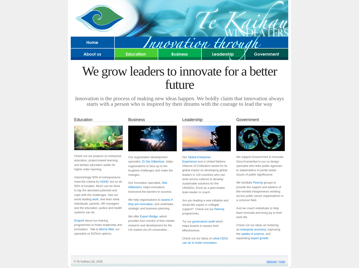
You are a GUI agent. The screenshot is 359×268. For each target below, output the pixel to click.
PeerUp (219, 209)
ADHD (104, 181)
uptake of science (252, 234)
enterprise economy (253, 229)
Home (92, 42)
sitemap (272, 261)
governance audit (203, 221)
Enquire (79, 220)
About (92, 54)
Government (266, 54)
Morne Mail (106, 229)
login (282, 261)
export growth (260, 238)
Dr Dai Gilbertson (153, 161)
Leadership (223, 54)
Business (179, 54)
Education (136, 54)
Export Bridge (149, 216)
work (95, 199)
